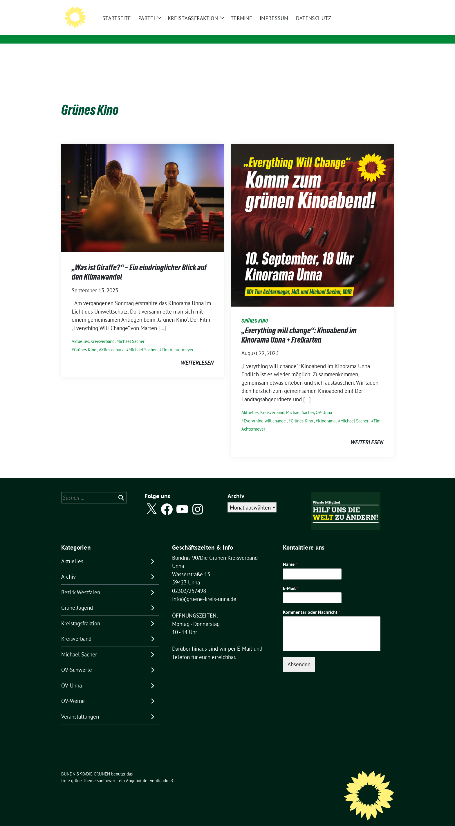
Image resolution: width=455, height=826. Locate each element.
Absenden (299, 655)
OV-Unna (324, 403)
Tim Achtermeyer (178, 340)
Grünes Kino (85, 340)
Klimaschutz (112, 340)
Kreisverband (103, 332)
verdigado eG (162, 771)
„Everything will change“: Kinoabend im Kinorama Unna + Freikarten (299, 326)
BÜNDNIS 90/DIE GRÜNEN (117, 23)
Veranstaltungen (80, 707)
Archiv (68, 567)
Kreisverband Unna (108, 31)
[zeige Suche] (383, 5)
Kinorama (326, 412)
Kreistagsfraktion (80, 614)
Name (290, 555)
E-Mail (291, 579)
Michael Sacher (130, 332)
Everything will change (265, 412)
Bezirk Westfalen (80, 583)
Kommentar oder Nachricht (311, 603)
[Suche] (375, 5)
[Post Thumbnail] (142, 188)
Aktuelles (80, 332)
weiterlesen (197, 353)
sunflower (106, 771)
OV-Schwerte (76, 660)
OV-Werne (73, 691)
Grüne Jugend (77, 598)
